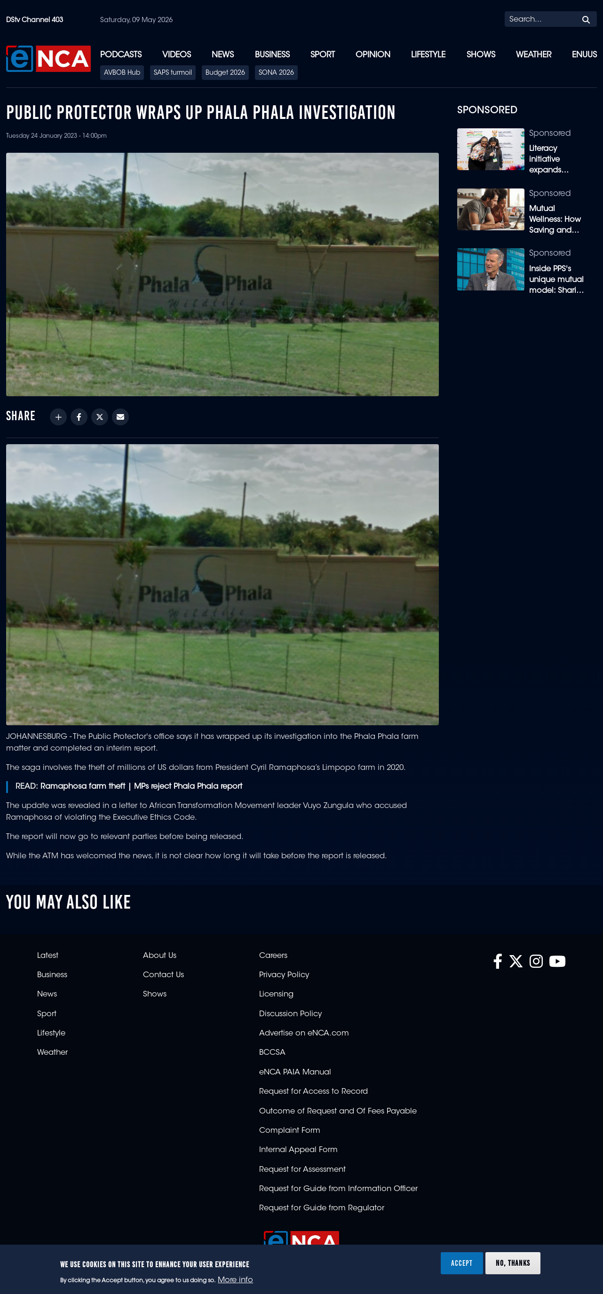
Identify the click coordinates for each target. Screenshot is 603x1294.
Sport (322, 55)
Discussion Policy (290, 1014)
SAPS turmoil (173, 73)
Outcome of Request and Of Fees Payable (338, 1111)
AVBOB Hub (122, 73)
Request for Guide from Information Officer (338, 1189)
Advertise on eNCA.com (304, 1033)
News (223, 55)
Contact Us (163, 975)
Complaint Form (289, 1131)
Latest (47, 956)
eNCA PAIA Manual (295, 1072)
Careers (273, 956)
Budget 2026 (225, 73)
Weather (533, 55)
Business (272, 55)
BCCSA (272, 1053)
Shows (481, 55)
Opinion (373, 55)
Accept (462, 1263)
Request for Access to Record (313, 1092)
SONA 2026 (276, 73)
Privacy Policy (284, 975)
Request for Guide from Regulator (321, 1208)
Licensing (276, 994)
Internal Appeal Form (298, 1150)
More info (235, 1280)
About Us (159, 956)
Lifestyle (428, 55)
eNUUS (584, 55)
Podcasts (121, 55)
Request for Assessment (302, 1170)
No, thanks (513, 1263)
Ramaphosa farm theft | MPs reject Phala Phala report (141, 787)
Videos (176, 55)
